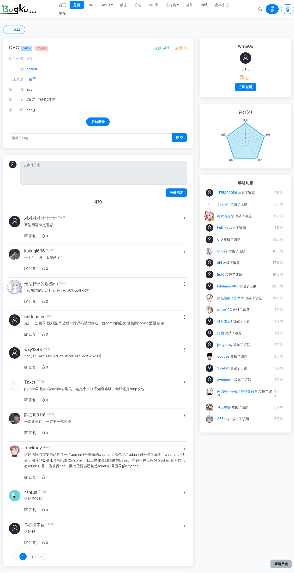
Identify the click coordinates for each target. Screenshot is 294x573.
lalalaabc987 (227, 286)
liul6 (220, 274)
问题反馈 (281, 564)
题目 (76, 5)
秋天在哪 (224, 407)
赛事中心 (222, 5)
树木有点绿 (225, 216)
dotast (31, 69)
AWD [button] (106, 5)
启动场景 (98, 122)
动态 (123, 5)
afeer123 (224, 310)
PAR (91, 5)
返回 (14, 29)
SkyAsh (223, 368)
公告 (138, 5)
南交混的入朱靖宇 (230, 298)
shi (219, 263)
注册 (287, 9)
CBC (20, 47)
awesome (225, 380)
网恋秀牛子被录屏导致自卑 (237, 391)
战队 (189, 5)
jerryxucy (225, 345)
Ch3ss (222, 251)
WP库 (153, 5)
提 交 (179, 137)
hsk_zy (222, 228)
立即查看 (245, 87)
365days (224, 419)
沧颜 (220, 333)
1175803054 (227, 193)
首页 (62, 5)
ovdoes (223, 356)
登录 (272, 9)
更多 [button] (62, 13)
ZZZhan (223, 204)
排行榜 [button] (170, 5)
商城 (204, 5)
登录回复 (176, 193)
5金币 (31, 79)
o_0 (220, 239)
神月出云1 (224, 321)
